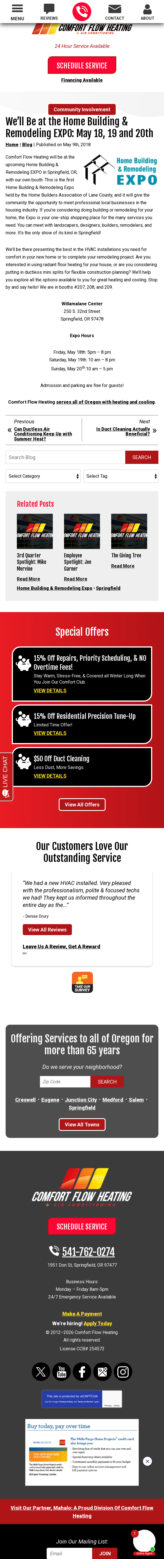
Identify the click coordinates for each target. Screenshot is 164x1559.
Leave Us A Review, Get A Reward (61, 922)
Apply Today (98, 1292)
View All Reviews (47, 906)
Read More (28, 552)
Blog (27, 143)
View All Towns (82, 1099)
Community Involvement (82, 108)
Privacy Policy (65, 1367)
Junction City (81, 1075)
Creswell (25, 1075)
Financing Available (82, 79)
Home (12, 143)
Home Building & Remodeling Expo (54, 567)
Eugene (50, 1075)
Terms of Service (85, 1367)
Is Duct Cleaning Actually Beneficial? (123, 403)
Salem (136, 1075)
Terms (117, 1371)
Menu (17, 18)
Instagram (123, 1336)
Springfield (108, 567)
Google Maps (102, 1336)
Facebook (82, 1336)
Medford (112, 1075)
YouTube (61, 1336)
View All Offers (82, 783)
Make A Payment (82, 1283)
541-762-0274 (82, 11)
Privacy (107, 1371)
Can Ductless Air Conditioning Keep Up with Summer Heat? (43, 405)
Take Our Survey (82, 957)
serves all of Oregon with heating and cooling (105, 374)
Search (141, 429)
